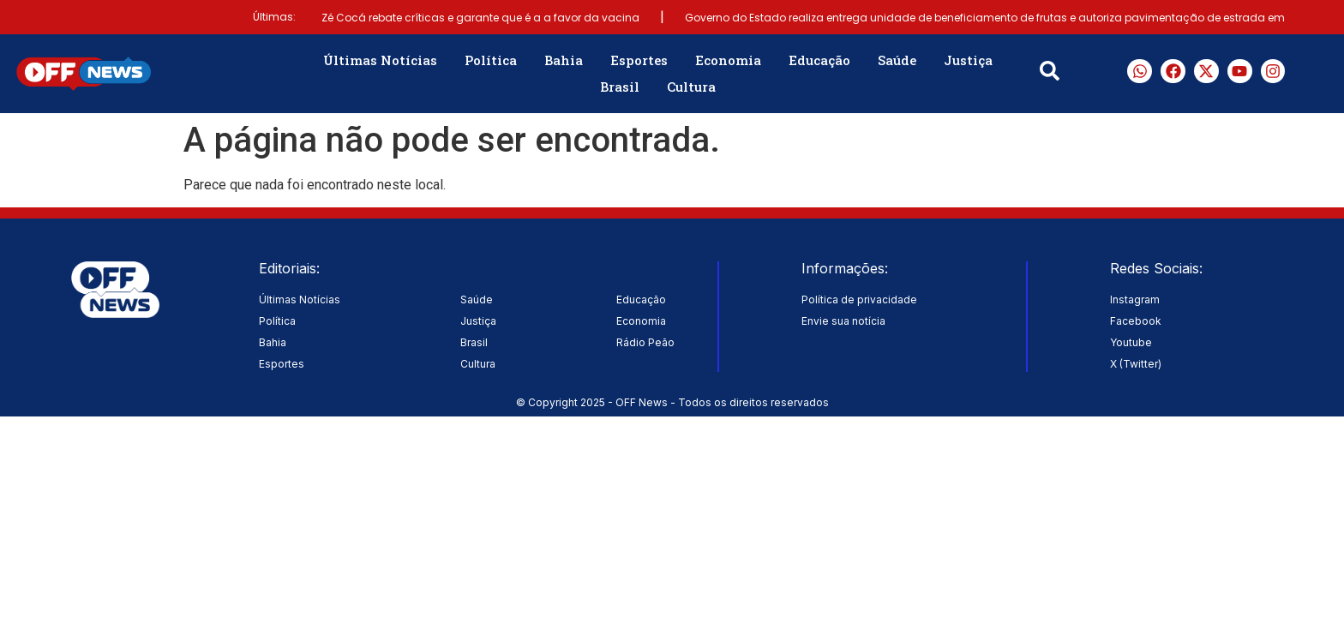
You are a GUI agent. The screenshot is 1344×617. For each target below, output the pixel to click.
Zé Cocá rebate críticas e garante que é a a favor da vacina (480, 17)
